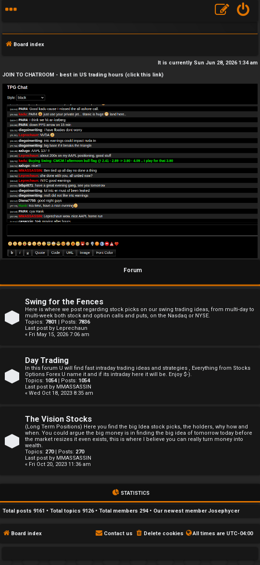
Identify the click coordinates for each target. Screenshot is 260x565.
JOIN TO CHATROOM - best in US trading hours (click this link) (82, 75)
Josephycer (223, 511)
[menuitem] (243, 10)
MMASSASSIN (73, 387)
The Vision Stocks (58, 419)
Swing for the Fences (64, 301)
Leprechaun (71, 328)
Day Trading (47, 360)
